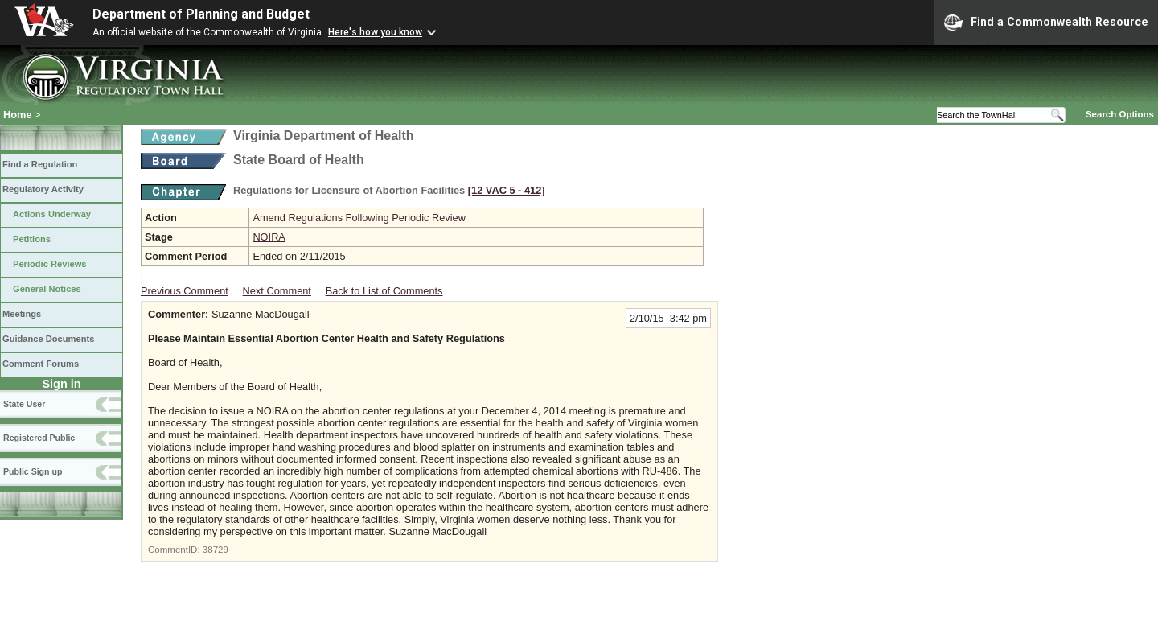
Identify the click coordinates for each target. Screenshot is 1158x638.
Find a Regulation (39, 164)
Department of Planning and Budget (201, 14)
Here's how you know (375, 32)
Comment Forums (40, 363)
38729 (215, 549)
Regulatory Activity (43, 189)
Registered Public (39, 437)
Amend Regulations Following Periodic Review (359, 218)
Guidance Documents (48, 339)
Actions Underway (52, 214)
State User (24, 404)
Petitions (32, 239)
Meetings (21, 314)
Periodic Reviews (50, 264)
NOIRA (269, 237)
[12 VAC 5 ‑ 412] (506, 190)
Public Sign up (32, 471)
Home (17, 115)
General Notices (47, 289)
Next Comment (277, 291)
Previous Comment (184, 291)
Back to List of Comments (384, 291)
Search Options (1120, 114)
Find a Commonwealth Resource (1046, 22)
